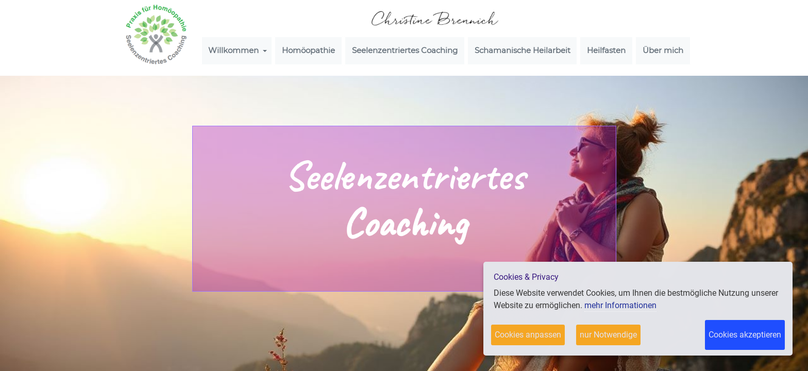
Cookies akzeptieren (745, 335)
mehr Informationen (620, 305)
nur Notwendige (608, 335)
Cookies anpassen (528, 335)
